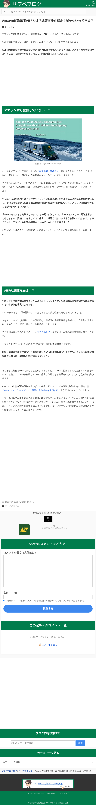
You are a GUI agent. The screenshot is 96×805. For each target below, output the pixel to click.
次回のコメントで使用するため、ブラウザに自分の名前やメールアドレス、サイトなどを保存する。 (46, 601)
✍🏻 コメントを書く (48, 645)
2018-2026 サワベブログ (46, 803)
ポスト (48, 519)
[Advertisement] (48, 79)
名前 (10, 592)
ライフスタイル (12, 506)
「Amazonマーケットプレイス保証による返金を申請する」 (31, 390)
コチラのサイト (44, 332)
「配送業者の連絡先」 (48, 171)
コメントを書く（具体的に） (20, 552)
